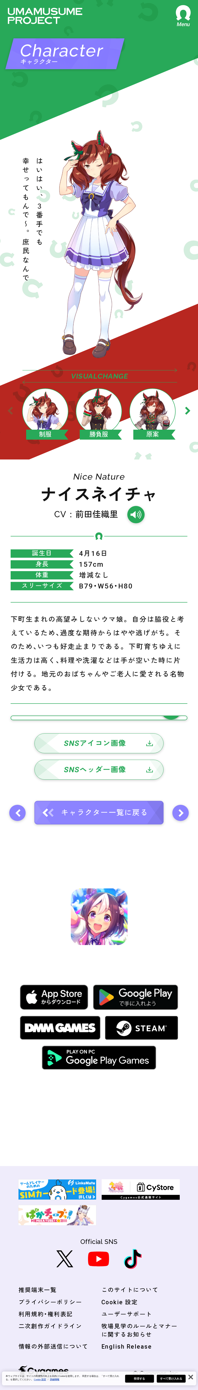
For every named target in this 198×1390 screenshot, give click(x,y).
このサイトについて (130, 1290)
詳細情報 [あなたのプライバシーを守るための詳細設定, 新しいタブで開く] (54, 1379)
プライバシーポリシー (50, 1302)
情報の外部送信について (53, 1346)
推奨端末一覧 (37, 1290)
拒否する (139, 1378)
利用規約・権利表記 (45, 1314)
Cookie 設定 (119, 1302)
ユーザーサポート (126, 1314)
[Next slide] (187, 411)
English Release (126, 1346)
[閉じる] (191, 1377)
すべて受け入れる (171, 1378)
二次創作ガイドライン (50, 1326)
